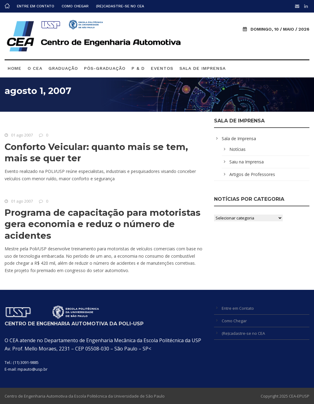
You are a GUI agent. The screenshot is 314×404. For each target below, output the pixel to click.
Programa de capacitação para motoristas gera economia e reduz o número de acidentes (103, 224)
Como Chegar (75, 6)
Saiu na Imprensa (246, 162)
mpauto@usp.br (32, 369)
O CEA (35, 68)
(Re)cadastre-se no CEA (120, 6)
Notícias (237, 149)
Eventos (162, 68)
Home (14, 68)
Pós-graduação (104, 68)
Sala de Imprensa (202, 68)
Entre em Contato (35, 6)
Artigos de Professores (252, 174)
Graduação (63, 68)
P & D (138, 68)
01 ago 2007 (22, 135)
